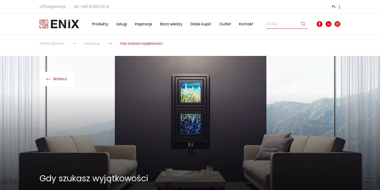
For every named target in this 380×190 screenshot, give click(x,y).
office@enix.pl (53, 6)
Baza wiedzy (171, 24)
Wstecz (56, 79)
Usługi (121, 24)
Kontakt (246, 24)
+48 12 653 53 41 (95, 6)
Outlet (225, 24)
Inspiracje (143, 24)
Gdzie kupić (200, 24)
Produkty (100, 24)
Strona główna (52, 43)
